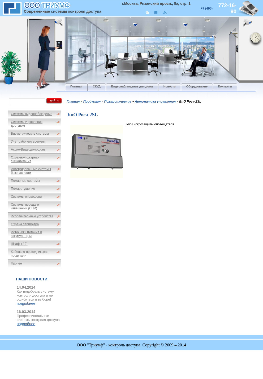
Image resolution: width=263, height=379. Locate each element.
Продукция (92, 101)
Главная (73, 101)
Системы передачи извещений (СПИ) (25, 206)
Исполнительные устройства (32, 216)
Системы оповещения (27, 197)
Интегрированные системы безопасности (31, 171)
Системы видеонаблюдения (31, 114)
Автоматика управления (155, 101)
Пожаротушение (23, 189)
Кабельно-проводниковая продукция (30, 253)
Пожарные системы (25, 181)
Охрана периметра (25, 224)
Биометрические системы (30, 133)
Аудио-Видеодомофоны (28, 149)
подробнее (26, 303)
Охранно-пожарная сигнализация (25, 159)
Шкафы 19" (19, 244)
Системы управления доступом (26, 123)
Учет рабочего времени (28, 141)
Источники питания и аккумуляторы (26, 234)
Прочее (16, 263)
